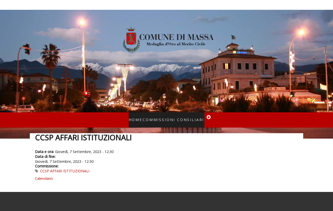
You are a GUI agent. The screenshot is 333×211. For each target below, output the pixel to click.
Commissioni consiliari (171, 116)
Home (141, 116)
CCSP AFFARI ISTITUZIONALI (64, 164)
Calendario (44, 171)
